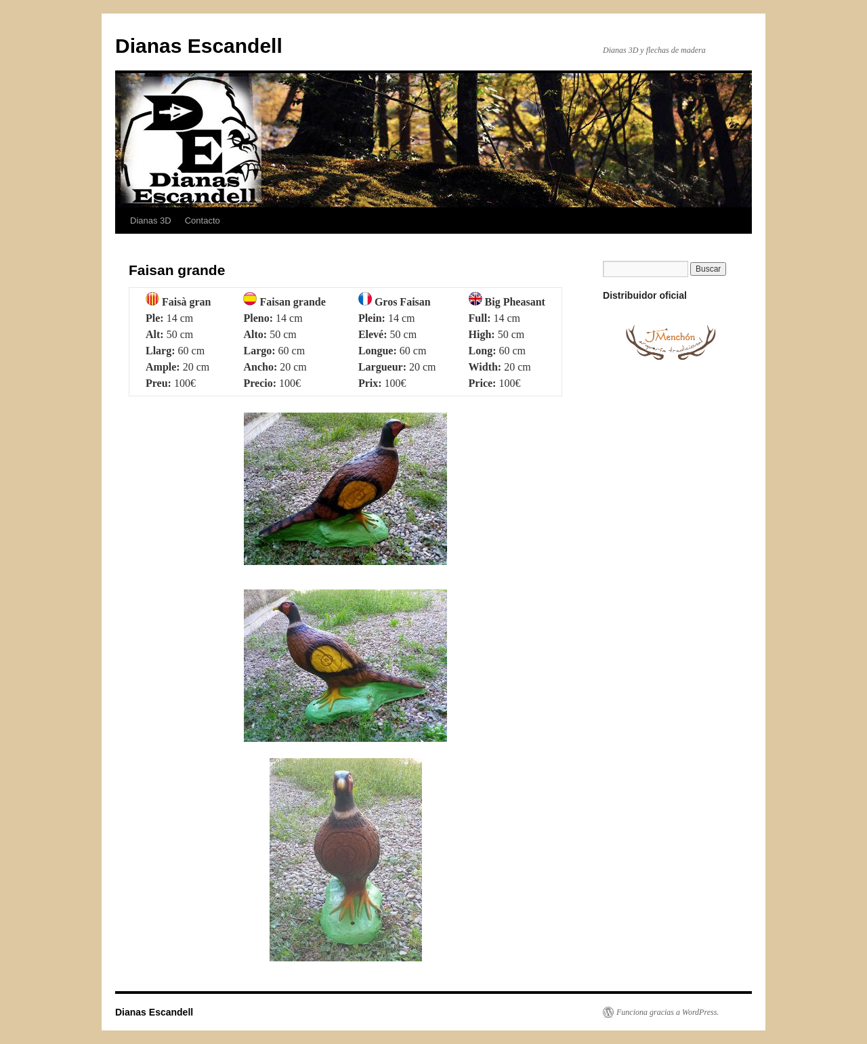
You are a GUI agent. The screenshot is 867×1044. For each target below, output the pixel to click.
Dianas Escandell (198, 46)
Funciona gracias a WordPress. (667, 1012)
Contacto (202, 220)
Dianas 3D (150, 220)
